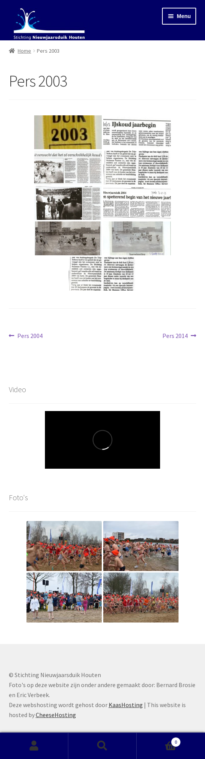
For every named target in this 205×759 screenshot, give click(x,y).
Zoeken (102, 746)
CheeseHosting (56, 715)
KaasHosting (126, 705)
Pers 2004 (30, 336)
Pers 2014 (175, 336)
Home (24, 50)
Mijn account (34, 746)
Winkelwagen (159, 740)
